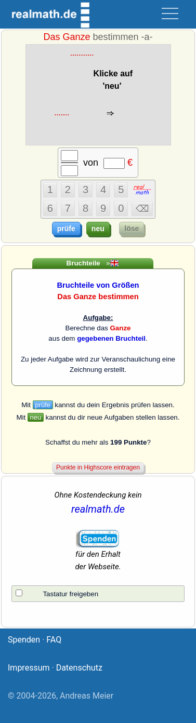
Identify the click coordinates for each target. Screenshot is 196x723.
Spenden (24, 640)
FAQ (53, 640)
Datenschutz (79, 668)
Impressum (29, 668)
